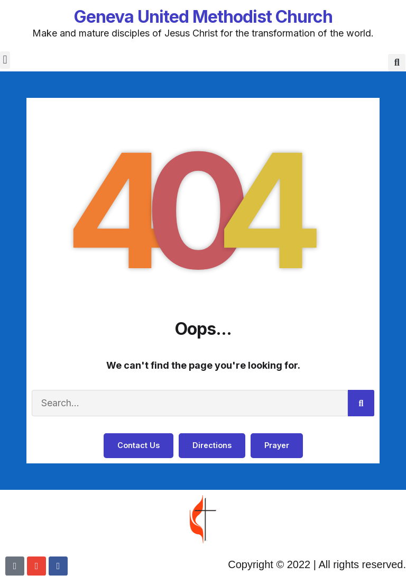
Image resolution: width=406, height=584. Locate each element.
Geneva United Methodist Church (203, 16)
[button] (5, 60)
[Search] (361, 403)
